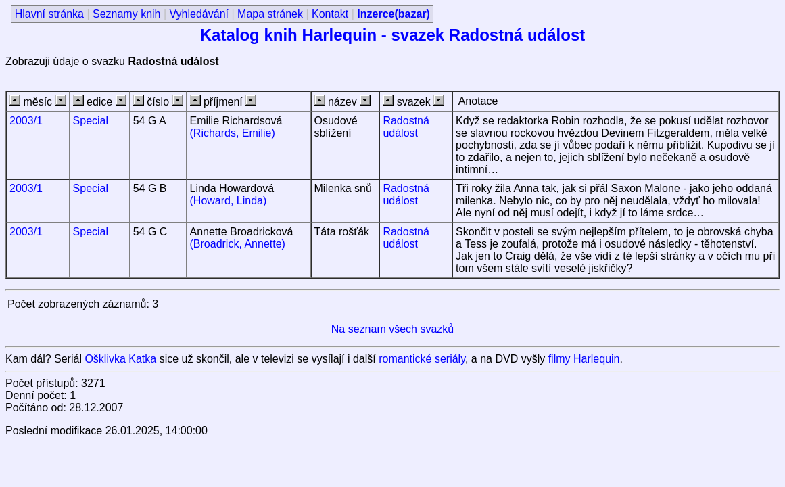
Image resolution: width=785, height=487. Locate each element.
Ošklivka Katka (120, 359)
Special (90, 120)
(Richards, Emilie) (232, 133)
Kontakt (330, 14)
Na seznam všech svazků (392, 329)
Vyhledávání (199, 14)
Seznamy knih (127, 14)
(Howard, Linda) (228, 200)
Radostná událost (406, 127)
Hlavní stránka (49, 14)
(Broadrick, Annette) (237, 244)
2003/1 (26, 120)
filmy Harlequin (584, 359)
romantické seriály (422, 359)
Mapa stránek (270, 14)
